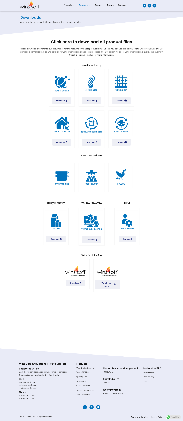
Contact (122, 5)
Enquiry (110, 5)
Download (61, 101)
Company (85, 5)
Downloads (32, 17)
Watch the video (109, 284)
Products (69, 5)
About (99, 5)
